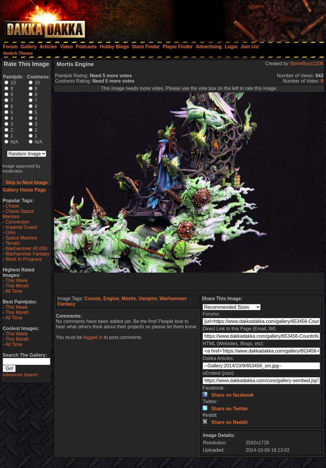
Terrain (12, 243)
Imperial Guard (21, 227)
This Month (17, 285)
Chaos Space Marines (18, 214)
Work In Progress (24, 259)
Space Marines (21, 237)
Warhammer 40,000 (26, 248)
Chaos (12, 205)
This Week (16, 280)
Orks (11, 232)
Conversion (18, 221)
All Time (13, 291)
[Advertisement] (246, 19)
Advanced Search (20, 374)
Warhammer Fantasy (28, 253)
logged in (93, 337)
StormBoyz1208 (306, 63)
